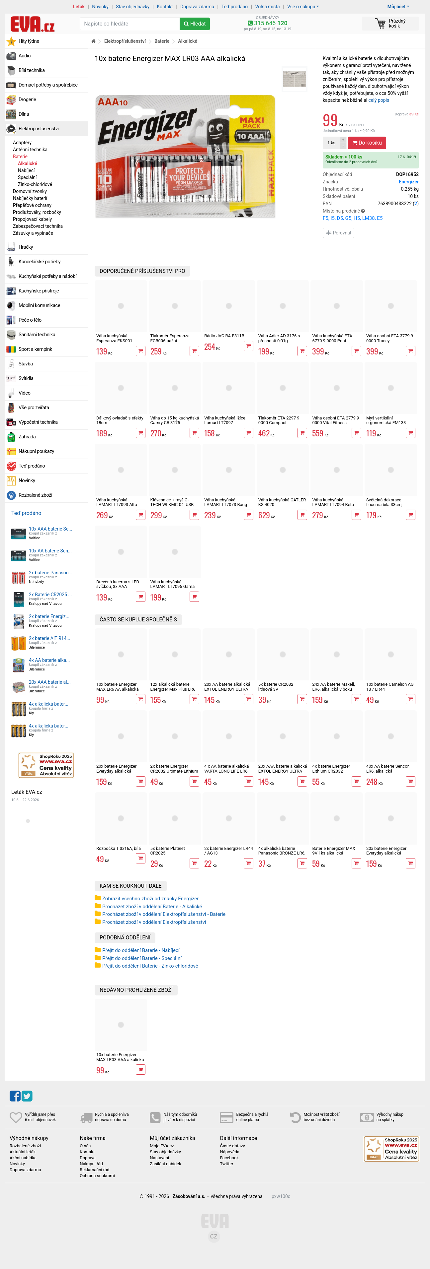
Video (25, 393)
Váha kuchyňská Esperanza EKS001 (114, 338)
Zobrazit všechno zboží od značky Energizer (150, 899)
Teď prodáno (234, 6)
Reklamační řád (94, 1170)
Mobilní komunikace (39, 305)
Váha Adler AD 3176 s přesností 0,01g (279, 338)
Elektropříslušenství (39, 129)
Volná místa (267, 6)
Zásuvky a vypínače (33, 233)
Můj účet (396, 6)
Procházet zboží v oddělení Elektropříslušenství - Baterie (163, 914)
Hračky (26, 247)
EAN (371, 203)
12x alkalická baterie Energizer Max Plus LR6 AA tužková (173, 689)
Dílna (24, 114)
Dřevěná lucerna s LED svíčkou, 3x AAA (117, 584)
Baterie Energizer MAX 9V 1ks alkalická (333, 851)
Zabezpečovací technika (38, 226)
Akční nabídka (23, 1158)
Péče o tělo (30, 320)
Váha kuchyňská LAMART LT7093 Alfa (116, 502)
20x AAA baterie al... (50, 682)
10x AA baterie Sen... (50, 550)
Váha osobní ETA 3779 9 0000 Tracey (389, 338)
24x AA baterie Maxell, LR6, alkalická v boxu (333, 686)
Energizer (409, 181)
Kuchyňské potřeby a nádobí (47, 276)
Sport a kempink (35, 349)
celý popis (379, 100)
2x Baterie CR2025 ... (50, 594)
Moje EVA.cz (162, 1146)
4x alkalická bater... (48, 704)
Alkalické (27, 163)
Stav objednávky (132, 6)
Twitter (226, 1164)
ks (331, 142)
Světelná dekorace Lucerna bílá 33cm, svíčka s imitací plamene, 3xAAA (390, 507)
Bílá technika (32, 70)
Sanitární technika (37, 335)
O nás (85, 1146)
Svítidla (26, 378)
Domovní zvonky (30, 191)
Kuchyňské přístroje (39, 291)
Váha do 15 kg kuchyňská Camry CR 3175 (174, 420)
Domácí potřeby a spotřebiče (48, 85)
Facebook (229, 1158)
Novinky (100, 6)
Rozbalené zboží (35, 495)
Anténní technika (30, 149)
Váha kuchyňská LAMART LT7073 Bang (225, 502)
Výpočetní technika (38, 422)
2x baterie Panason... (50, 572)
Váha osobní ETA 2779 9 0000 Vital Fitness (335, 420)
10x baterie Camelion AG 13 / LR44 (390, 686)
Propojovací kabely (32, 219)
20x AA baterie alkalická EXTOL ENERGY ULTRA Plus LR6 (227, 689)
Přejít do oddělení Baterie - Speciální (142, 958)
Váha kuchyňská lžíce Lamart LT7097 (224, 420)
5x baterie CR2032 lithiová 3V (276, 686)
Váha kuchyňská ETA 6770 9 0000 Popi (332, 338)
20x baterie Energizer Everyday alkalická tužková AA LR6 (116, 771)
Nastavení (159, 1158)
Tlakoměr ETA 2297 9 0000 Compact (279, 420)
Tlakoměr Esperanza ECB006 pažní (170, 338)
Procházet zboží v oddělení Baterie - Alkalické (152, 907)
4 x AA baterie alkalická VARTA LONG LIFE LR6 (226, 768)
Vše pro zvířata (34, 408)
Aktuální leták (23, 1152)
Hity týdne (29, 41)
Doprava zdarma (197, 6)
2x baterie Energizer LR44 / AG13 (228, 851)
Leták (79, 6)
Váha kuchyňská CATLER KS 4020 (282, 502)
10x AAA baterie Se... (50, 529)
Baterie (20, 156)
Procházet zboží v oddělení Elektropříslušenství (154, 922)
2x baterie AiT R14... (49, 638)
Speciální (27, 177)
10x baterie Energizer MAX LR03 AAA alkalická (120, 1057)
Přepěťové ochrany (32, 205)
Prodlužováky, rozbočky (37, 212)
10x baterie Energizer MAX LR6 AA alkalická (117, 686)
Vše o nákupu (301, 6)
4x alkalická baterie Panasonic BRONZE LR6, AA (281, 853)
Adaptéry (22, 142)
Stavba (26, 364)
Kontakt (165, 6)
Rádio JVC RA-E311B (224, 335)
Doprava (407, 114)
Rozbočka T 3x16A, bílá (118, 848)
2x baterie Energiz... (49, 616)
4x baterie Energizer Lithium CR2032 (331, 768)
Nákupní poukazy (36, 451)
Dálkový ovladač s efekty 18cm (119, 420)
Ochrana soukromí (97, 1176)
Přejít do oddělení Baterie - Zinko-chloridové (150, 966)
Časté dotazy (232, 1146)
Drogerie (27, 99)
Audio (25, 56)
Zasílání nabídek (165, 1164)
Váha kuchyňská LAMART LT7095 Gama (172, 584)
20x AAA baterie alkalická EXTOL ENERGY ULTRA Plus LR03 (282, 771)
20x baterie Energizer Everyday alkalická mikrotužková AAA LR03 (389, 853)
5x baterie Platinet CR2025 (167, 851)
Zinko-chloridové (35, 184)
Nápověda (229, 1152)
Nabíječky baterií (30, 198)
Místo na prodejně (371, 215)
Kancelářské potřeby (39, 262)
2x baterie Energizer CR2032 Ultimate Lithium (174, 768)
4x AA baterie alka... (49, 660)
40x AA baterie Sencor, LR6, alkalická (387, 768)
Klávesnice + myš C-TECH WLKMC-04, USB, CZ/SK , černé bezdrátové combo (174, 507)
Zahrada (27, 437)
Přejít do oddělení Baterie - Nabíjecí (141, 950)
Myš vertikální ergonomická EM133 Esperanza (386, 422)
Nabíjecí (26, 170)
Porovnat (338, 232)
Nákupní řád (91, 1164)
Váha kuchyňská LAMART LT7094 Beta (333, 502)
